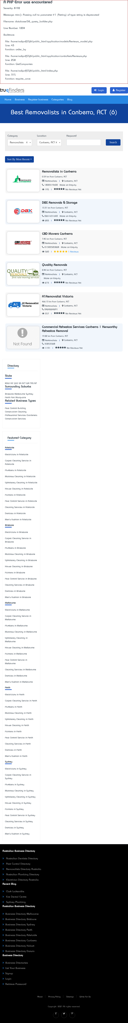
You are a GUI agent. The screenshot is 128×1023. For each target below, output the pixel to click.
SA (20, 383)
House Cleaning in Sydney (18, 803)
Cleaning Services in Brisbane (19, 585)
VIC (11, 383)
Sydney (8, 762)
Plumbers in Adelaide (15, 470)
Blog (69, 99)
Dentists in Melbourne (16, 676)
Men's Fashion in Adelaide (18, 520)
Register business (38, 99)
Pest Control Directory (16, 864)
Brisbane (9, 525)
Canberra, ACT (71, 181)
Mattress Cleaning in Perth (18, 713)
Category (13, 136)
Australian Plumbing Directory (20, 874)
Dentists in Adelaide (15, 513)
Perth (7, 688)
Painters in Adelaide (15, 495)
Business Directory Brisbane (19, 919)
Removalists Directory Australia (21, 869)
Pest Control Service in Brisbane (21, 579)
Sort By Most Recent (18, 159)
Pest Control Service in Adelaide (21, 501)
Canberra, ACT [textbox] (48, 142)
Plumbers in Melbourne (16, 626)
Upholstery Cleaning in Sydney (20, 797)
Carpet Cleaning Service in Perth (21, 701)
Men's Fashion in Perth (16, 756)
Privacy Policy (54, 997)
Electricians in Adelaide (16, 455)
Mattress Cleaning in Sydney (19, 791)
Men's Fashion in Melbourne (19, 682)
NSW (7, 383)
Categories (58, 99)
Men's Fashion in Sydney (17, 834)
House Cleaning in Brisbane (19, 566)
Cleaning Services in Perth (18, 744)
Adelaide (9, 448)
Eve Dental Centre (14, 897)
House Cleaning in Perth (17, 725)
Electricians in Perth (14, 695)
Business (20, 99)
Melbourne (10, 603)
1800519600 (50, 185)
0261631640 (50, 216)
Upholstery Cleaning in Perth (19, 719)
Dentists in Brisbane (15, 591)
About (39, 997)
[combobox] (20, 142)
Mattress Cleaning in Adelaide (20, 476)
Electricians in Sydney (15, 769)
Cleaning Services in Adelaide (20, 507)
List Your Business (13, 968)
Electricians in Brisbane (16, 532)
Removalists (49, 181)
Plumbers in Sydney (14, 785)
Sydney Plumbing (14, 902)
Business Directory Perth (17, 930)
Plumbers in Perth (13, 707)
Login (6, 979)
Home (8, 99)
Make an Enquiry (68, 185)
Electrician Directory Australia (20, 880)
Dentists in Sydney (14, 828)
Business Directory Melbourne (20, 914)
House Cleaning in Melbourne (19, 648)
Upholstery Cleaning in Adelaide (21, 483)
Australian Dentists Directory (20, 858)
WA (28, 383)
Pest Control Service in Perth (19, 738)
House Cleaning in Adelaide (19, 489)
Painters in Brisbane (15, 573)
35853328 (48, 344)
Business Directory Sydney (18, 925)
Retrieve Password (14, 984)
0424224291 (50, 309)
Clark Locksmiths (13, 891)
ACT (24, 383)
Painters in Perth (13, 732)
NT (35, 383)
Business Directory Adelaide (19, 935)
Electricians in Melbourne (17, 610)
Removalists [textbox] (19, 142)
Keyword (71, 136)
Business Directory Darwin (18, 951)
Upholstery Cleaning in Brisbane (21, 560)
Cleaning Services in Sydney (19, 822)
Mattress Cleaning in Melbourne (21, 632)
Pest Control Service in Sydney (20, 815)
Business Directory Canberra (19, 940)
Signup (7, 973)
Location (41, 136)
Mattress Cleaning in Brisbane (20, 554)
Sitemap (70, 997)
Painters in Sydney (14, 809)
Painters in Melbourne (16, 654)
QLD (16, 383)
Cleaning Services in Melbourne (20, 670)
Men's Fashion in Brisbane (18, 597)
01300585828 (50, 247)
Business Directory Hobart (18, 946)
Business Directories (15, 963)
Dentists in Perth (13, 750)
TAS (32, 383)
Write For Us (85, 997)
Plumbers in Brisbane (15, 548)
